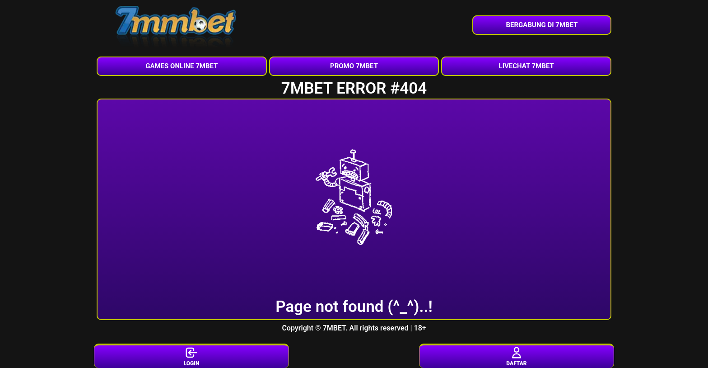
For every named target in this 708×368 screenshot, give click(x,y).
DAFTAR (516, 356)
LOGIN (192, 356)
